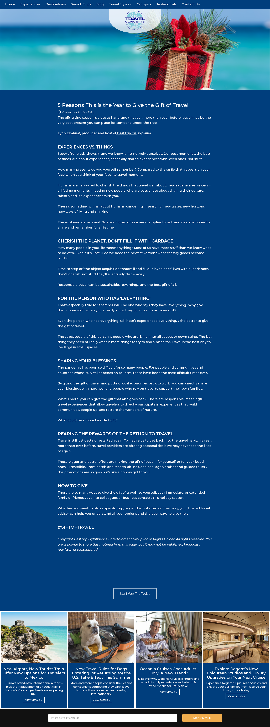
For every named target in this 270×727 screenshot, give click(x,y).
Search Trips (81, 4)
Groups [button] (144, 4)
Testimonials (166, 4)
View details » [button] (33, 699)
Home (10, 4)
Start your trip (202, 717)
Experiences (30, 4)
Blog (100, 4)
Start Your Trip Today (135, 593)
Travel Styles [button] (120, 4)
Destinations (55, 4)
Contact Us (191, 4)
